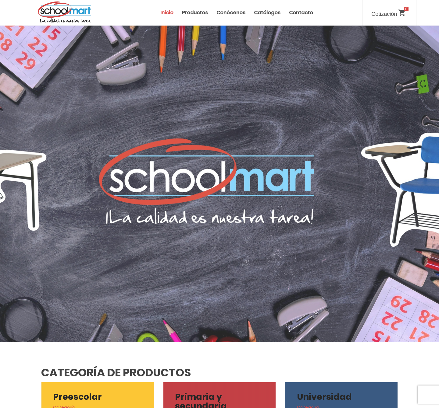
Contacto (301, 12)
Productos (195, 12)
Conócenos (230, 12)
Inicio (166, 12)
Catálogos (267, 12)
